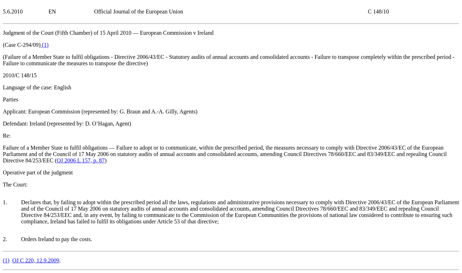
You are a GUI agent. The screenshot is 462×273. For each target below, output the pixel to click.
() (44, 45)
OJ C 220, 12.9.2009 (35, 260)
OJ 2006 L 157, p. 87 (81, 160)
